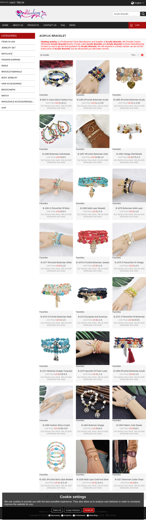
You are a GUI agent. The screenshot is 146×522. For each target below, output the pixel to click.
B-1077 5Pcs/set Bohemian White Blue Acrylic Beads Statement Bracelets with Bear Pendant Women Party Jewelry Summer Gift (56, 262)
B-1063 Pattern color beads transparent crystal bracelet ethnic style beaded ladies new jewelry (129, 425)
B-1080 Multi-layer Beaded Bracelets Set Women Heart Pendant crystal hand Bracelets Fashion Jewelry (92, 208)
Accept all (89, 510)
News (72, 25)
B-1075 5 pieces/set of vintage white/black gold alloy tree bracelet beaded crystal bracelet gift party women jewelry (129, 262)
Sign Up (20, 2)
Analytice (66, 515)
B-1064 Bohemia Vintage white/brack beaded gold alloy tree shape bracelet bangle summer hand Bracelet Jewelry (92, 425)
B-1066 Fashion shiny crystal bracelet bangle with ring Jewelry (56, 425)
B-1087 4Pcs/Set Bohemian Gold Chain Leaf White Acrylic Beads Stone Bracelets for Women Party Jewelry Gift (92, 154)
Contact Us (50, 25)
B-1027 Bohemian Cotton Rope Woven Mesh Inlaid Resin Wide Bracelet (129, 479)
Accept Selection (73, 510)
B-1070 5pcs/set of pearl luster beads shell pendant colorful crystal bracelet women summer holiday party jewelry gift (93, 371)
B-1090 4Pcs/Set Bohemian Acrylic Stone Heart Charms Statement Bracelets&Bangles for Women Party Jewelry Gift (92, 100)
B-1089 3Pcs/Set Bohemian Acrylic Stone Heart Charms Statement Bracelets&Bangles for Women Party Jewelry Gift (129, 100)
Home (5, 25)
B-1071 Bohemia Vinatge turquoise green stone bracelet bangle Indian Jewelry (56, 371)
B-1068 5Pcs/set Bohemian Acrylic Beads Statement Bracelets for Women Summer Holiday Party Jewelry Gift (129, 371)
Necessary (54, 515)
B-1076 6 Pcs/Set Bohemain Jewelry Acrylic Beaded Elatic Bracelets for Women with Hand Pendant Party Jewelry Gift (92, 262)
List (138, 55)
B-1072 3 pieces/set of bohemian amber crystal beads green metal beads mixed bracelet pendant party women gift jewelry (129, 317)
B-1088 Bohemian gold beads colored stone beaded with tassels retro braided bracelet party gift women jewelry (56, 154)
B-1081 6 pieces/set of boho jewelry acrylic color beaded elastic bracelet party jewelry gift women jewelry (56, 208)
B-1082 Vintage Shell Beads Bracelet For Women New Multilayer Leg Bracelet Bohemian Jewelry (129, 154)
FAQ (63, 25)
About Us (18, 25)
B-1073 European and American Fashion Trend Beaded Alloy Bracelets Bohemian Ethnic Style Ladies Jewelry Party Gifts (92, 317)
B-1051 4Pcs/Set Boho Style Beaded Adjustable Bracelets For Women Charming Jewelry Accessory (56, 479)
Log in (12, 2)
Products (33, 25)
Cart (137, 25)
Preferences (79, 515)
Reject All (57, 510)
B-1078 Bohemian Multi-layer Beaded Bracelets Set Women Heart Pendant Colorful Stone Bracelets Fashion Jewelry (129, 208)
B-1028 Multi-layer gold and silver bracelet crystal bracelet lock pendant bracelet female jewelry (93, 479)
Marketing (92, 515)
